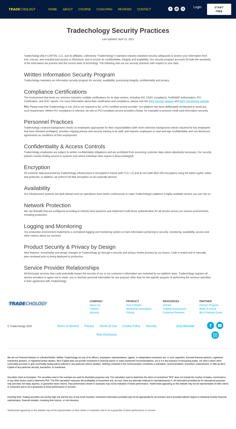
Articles (167, 305)
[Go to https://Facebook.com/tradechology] (210, 326)
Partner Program (208, 305)
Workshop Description (139, 308)
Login (197, 7)
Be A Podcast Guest (211, 312)
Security (94, 312)
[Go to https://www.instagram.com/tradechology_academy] (183, 9)
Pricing (130, 312)
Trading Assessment (174, 308)
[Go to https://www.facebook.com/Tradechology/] (170, 9)
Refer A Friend (207, 308)
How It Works (134, 305)
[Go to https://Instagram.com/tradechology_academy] (215, 335)
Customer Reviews (173, 312)
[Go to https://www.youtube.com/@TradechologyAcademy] (176, 9)
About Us (95, 305)
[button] (219, 9)
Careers (94, 308)
